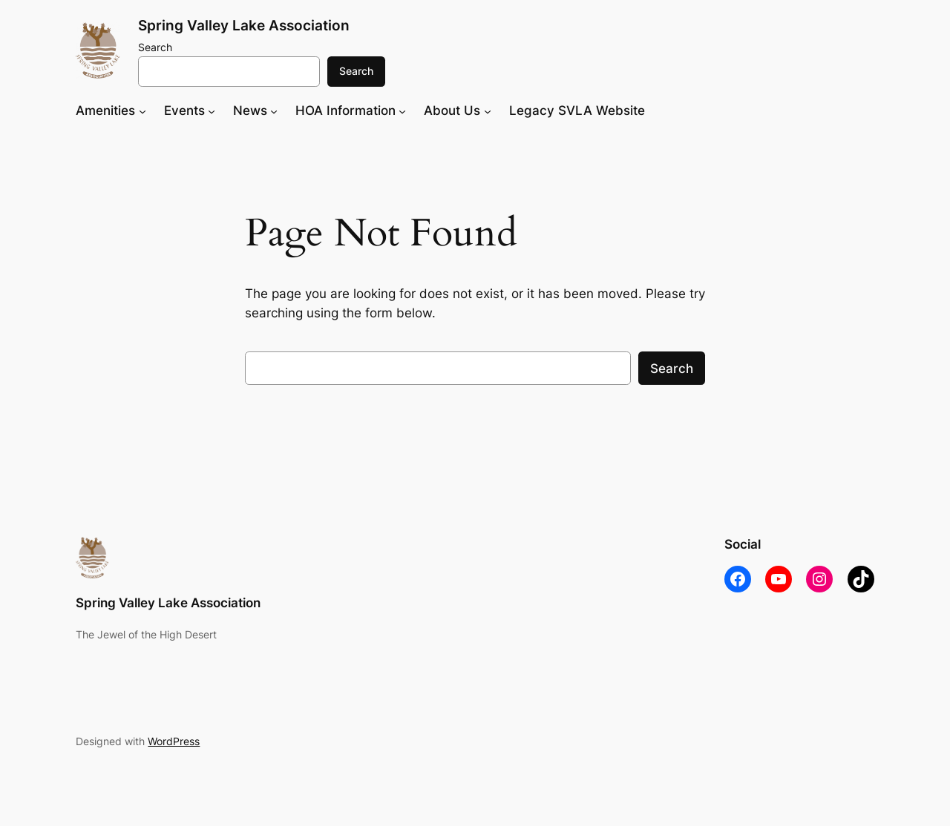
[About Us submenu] (487, 110)
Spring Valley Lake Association (244, 25)
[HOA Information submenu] (402, 110)
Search (155, 47)
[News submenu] (274, 110)
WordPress (174, 741)
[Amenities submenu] (142, 110)
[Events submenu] (211, 110)
